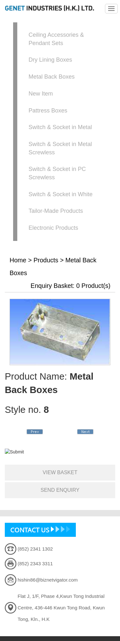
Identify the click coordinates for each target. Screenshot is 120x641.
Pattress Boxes (47, 110)
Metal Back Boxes (51, 76)
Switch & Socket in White (60, 194)
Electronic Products (53, 228)
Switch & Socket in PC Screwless (57, 173)
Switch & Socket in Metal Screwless (60, 148)
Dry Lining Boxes (50, 60)
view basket (60, 472)
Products (46, 260)
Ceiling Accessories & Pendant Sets (56, 39)
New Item (40, 93)
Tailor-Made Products (55, 211)
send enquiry (60, 490)
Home (18, 260)
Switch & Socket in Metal (60, 127)
